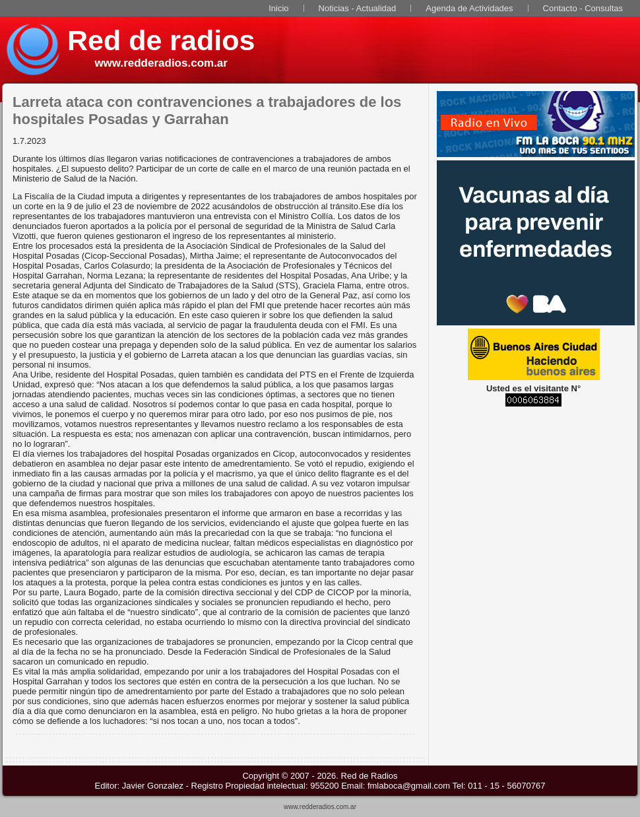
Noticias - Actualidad (358, 8)
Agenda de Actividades (469, 8)
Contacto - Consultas (583, 8)
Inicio (278, 8)
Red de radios (161, 40)
